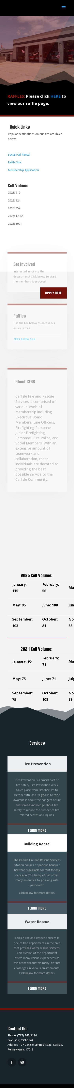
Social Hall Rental (19, 154)
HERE (53, 96)
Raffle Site (14, 162)
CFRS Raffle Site (24, 342)
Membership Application (23, 170)
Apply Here (53, 293)
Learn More (37, 830)
